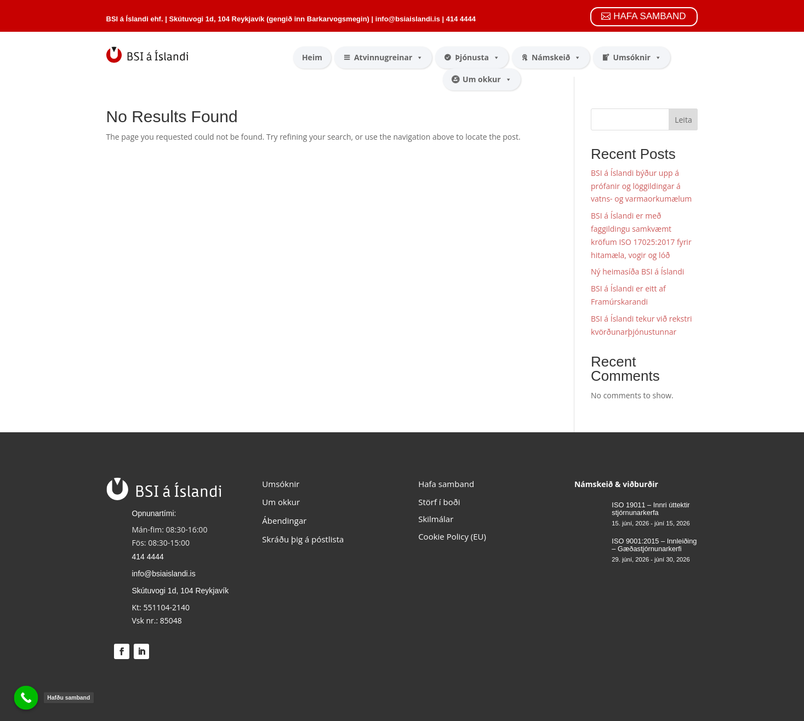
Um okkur (487, 79)
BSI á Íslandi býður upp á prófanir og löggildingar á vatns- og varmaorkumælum (641, 186)
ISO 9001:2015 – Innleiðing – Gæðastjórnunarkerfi (654, 545)
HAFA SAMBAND (649, 16)
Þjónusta (477, 57)
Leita (683, 120)
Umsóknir (637, 57)
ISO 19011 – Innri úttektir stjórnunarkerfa (650, 509)
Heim (312, 57)
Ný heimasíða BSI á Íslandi (637, 271)
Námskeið (556, 57)
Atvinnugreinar (388, 57)
